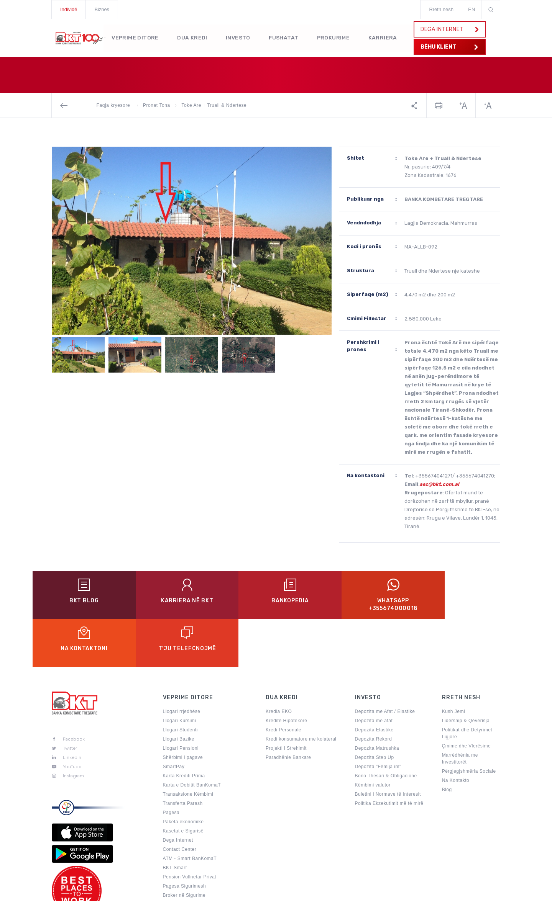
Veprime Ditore (135, 37)
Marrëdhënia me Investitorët (460, 711)
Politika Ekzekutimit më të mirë (389, 755)
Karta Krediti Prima (184, 728)
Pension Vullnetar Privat (190, 829)
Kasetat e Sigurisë (183, 783)
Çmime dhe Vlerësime (466, 698)
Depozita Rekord (373, 691)
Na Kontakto (456, 732)
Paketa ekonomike (183, 774)
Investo (239, 37)
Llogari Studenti (180, 682)
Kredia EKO (279, 663)
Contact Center (180, 801)
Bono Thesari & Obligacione (386, 728)
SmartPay (174, 718)
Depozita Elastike (374, 682)
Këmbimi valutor (373, 737)
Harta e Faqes (334, 891)
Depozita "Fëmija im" (378, 718)
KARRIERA (386, 37)
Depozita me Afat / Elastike (385, 663)
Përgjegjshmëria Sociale (469, 723)
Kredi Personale (283, 682)
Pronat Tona (156, 105)
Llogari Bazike (178, 691)
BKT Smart (175, 820)
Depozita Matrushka (377, 700)
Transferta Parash (183, 755)
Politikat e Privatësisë (279, 891)
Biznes (102, 9)
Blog (447, 741)
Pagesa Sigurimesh (184, 838)
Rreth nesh (441, 9)
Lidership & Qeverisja (466, 672)
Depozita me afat (374, 672)
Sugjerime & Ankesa (388, 891)
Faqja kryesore (114, 105)
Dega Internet (178, 792)
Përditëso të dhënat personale (196, 856)
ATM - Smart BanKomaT (190, 810)
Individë (68, 9)
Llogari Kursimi (179, 672)
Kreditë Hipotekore (286, 672)
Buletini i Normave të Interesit (388, 746)
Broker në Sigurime (184, 847)
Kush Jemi (453, 663)
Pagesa (171, 764)
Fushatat (286, 37)
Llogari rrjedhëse (181, 663)
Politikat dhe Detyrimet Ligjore (467, 685)
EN (471, 9)
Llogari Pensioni (181, 700)
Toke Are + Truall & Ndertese (213, 105)
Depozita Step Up (374, 709)
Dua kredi (193, 37)
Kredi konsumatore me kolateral (301, 691)
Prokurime (336, 37)
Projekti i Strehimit (286, 700)
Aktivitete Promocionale (189, 865)
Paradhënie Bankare (288, 709)
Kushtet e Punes (445, 891)
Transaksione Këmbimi (188, 746)
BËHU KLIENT (449, 47)
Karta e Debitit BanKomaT (192, 737)
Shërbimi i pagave (183, 709)
